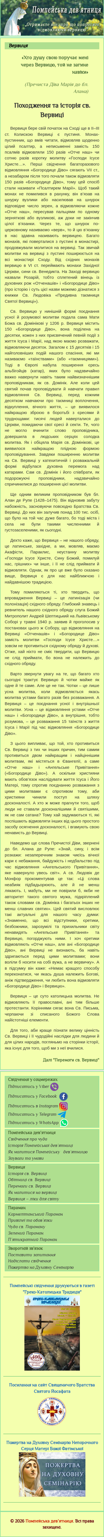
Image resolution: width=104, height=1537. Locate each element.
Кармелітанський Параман (35, 1214)
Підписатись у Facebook (38, 1096)
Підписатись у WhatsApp (38, 1123)
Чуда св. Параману (26, 1226)
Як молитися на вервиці (32, 1192)
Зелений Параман (26, 1233)
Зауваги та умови (26, 1158)
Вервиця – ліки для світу (33, 1198)
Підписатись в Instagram (38, 1106)
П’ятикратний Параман (32, 1239)
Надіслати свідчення (29, 1260)
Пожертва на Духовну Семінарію (41, 1267)
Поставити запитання (31, 1254)
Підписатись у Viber (33, 1087)
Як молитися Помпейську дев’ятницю (48, 1151)
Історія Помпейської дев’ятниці (40, 1145)
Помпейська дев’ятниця (49, 1521)
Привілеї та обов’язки (30, 1220)
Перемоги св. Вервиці (29, 1186)
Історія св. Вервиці (27, 1173)
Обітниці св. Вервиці (29, 1179)
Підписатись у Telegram (37, 1114)
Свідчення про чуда (27, 1139)
